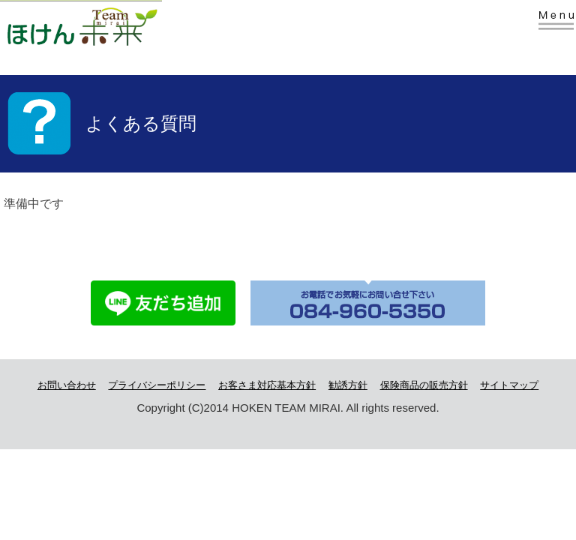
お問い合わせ (67, 385)
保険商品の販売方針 (424, 385)
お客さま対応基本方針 (267, 385)
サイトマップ (509, 385)
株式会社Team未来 (107, 25)
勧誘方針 (348, 385)
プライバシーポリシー (157, 385)
